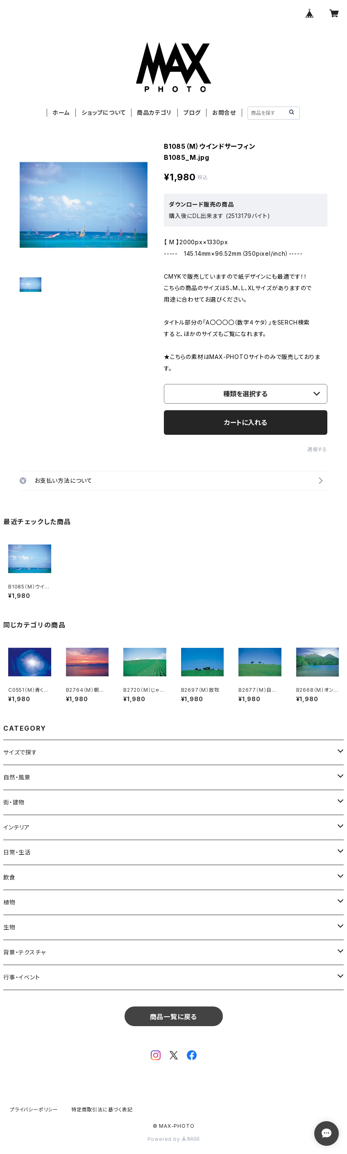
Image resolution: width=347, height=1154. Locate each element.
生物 (9, 927)
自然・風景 (17, 777)
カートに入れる (245, 422)
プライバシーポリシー (34, 1109)
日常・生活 (17, 852)
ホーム (61, 112)
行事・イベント (21, 977)
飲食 (9, 877)
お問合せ (224, 112)
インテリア (16, 827)
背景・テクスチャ (24, 952)
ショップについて (103, 112)
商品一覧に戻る (173, 1017)
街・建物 (14, 802)
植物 (9, 902)
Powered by (173, 1139)
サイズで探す (20, 752)
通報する (317, 449)
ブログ (191, 112)
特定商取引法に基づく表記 (102, 1109)
